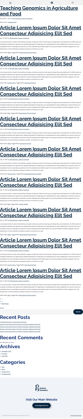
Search (2, 308)
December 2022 (6, 351)
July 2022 (4, 354)
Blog (8, 113)
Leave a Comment (27, 18)
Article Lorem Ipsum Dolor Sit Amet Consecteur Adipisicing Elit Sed (40, 30)
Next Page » (5, 304)
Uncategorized (11, 22)
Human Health (23, 204)
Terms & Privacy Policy (75, 415)
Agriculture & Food (30, 83)
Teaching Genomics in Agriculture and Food (13, 322)
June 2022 (5, 356)
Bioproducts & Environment (28, 52)
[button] (72, 2)
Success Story (11, 83)
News (9, 52)
